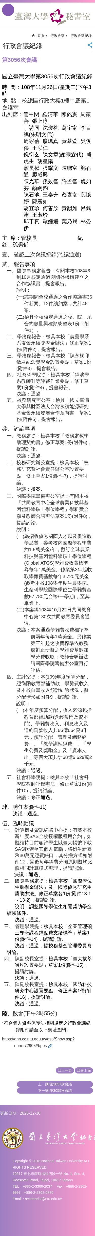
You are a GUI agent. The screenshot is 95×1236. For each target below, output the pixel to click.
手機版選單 (8, 10)
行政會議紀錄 (81, 36)
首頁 (41, 36)
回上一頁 (65, 1070)
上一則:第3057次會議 (55, 1084)
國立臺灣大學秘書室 (52, 17)
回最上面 (84, 1070)
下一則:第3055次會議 (55, 1090)
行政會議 (57, 36)
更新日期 (8, 1113)
